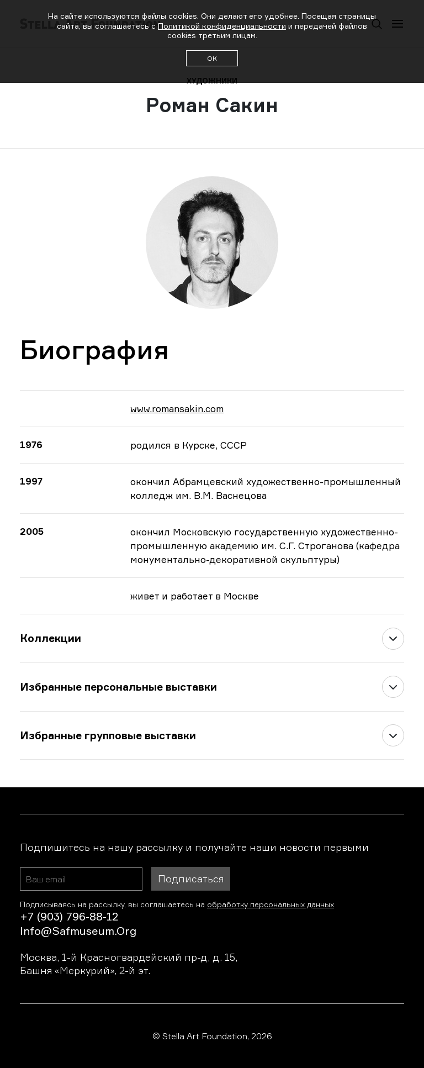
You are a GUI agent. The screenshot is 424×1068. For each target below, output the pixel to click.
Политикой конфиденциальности (222, 25)
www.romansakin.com (177, 408)
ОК (212, 58)
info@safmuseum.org (78, 931)
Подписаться (191, 878)
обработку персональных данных (270, 904)
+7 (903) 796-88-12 (69, 916)
